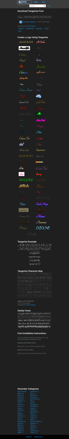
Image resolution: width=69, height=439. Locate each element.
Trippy (20, 431)
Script (46, 28)
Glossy (21, 404)
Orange (21, 416)
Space (20, 427)
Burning (33, 395)
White (20, 432)
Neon (33, 414)
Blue (33, 393)
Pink (20, 418)
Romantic (39, 28)
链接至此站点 (38, 437)
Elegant (20, 28)
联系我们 (29, 437)
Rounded (22, 421)
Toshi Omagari (31, 26)
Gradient (34, 406)
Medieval (34, 412)
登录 (48, 6)
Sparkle (33, 427)
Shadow (34, 423)
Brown (21, 395)
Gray (20, 408)
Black (21, 393)
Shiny (33, 425)
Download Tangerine (27, 22)
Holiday (33, 410)
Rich (19, 31)
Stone (33, 429)
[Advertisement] (8, 37)
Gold (20, 406)
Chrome (34, 397)
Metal (20, 414)
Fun (20, 403)
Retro (33, 419)
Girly (32, 403)
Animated (34, 391)
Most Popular (22, 391)
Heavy (21, 410)
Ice (19, 412)
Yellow (33, 432)
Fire (32, 401)
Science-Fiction (36, 421)
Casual (21, 397)
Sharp (20, 425)
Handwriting (30, 28)
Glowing (34, 404)
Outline (33, 416)
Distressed (35, 399)
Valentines (34, 431)
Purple (33, 418)
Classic (21, 399)
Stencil (21, 429)
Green (33, 408)
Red (20, 419)
